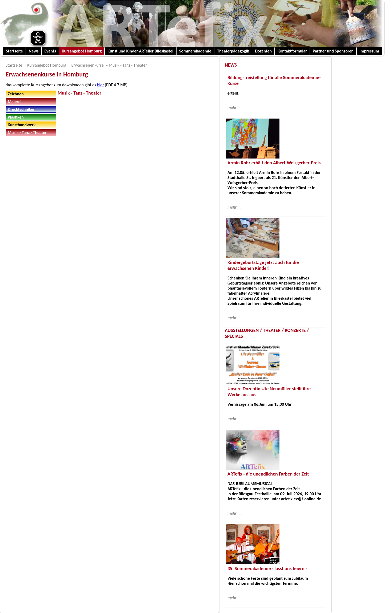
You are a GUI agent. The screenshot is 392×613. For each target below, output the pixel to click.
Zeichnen (16, 93)
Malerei (14, 101)
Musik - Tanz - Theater (128, 65)
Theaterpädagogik (233, 51)
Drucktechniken (21, 109)
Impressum (369, 51)
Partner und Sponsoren (333, 51)
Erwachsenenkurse (87, 65)
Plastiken (16, 117)
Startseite (14, 51)
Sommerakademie (195, 51)
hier (100, 84)
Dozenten (263, 51)
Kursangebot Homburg (82, 51)
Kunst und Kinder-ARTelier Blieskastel (140, 51)
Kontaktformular (292, 51)
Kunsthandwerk (21, 124)
